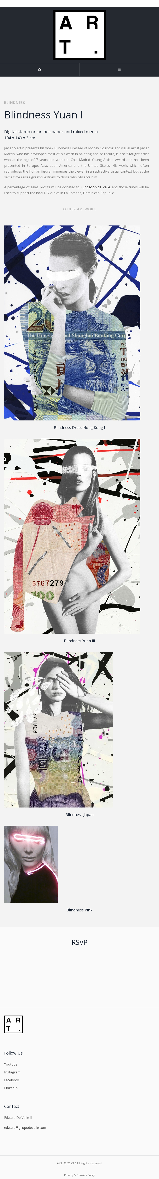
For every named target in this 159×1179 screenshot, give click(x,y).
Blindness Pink (79, 909)
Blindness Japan (79, 814)
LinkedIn (11, 1088)
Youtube (10, 1064)
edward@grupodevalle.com (25, 1127)
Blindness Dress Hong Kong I (79, 427)
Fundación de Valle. (96, 187)
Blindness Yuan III (79, 640)
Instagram (12, 1072)
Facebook (11, 1080)
